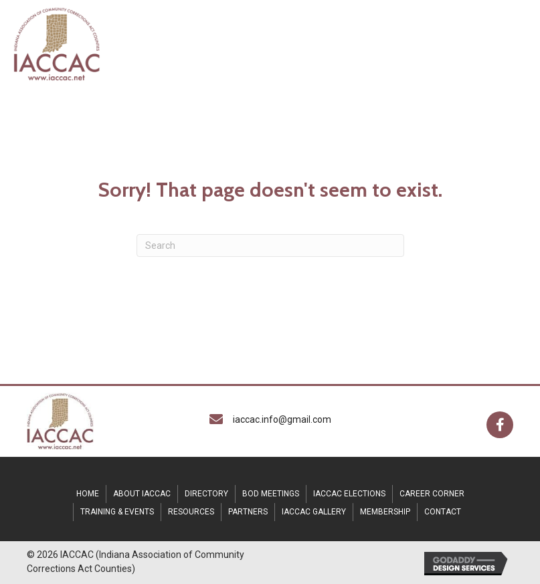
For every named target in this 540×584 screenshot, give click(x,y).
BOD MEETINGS (270, 493)
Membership (385, 511)
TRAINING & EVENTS (117, 511)
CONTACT (442, 511)
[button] (499, 424)
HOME (87, 493)
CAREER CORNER (431, 493)
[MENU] (331, 43)
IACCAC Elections (349, 493)
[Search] (270, 245)
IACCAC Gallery (314, 511)
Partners (248, 511)
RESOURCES (191, 511)
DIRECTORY (206, 493)
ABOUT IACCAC (142, 493)
